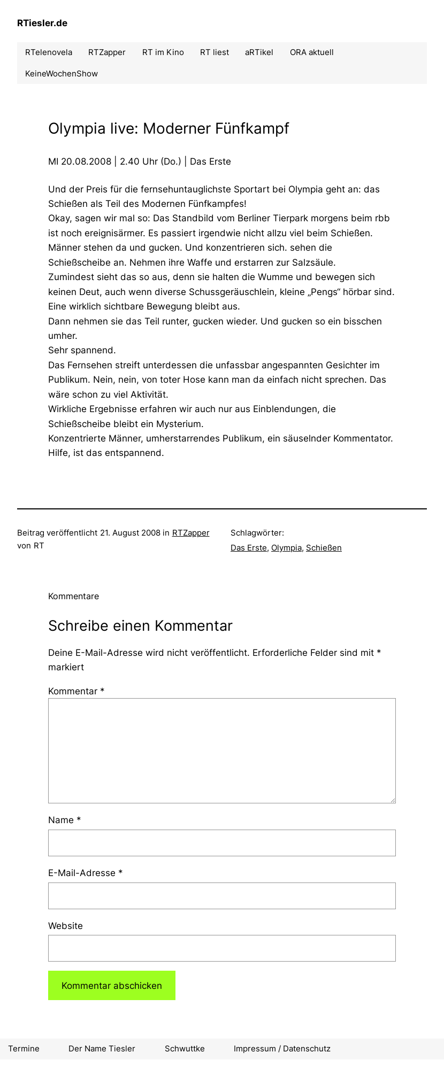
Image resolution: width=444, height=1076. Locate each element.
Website (65, 925)
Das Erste (249, 548)
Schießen (324, 548)
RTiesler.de (42, 22)
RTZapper (191, 533)
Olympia (286, 548)
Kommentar (76, 690)
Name (64, 819)
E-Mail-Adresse (85, 872)
